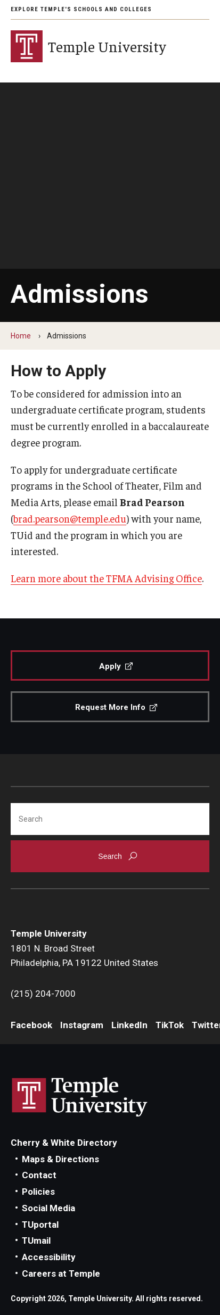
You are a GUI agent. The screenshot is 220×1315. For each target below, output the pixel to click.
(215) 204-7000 (43, 993)
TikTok (170, 1025)
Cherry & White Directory (64, 1142)
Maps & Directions (60, 1159)
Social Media (48, 1208)
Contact (39, 1175)
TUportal (40, 1224)
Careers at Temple (61, 1273)
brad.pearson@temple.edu (69, 518)
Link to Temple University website (80, 1097)
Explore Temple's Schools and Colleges (81, 9)
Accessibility (49, 1257)
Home (21, 336)
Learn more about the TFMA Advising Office (106, 578)
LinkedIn (129, 1025)
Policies (38, 1191)
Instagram (81, 1025)
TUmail (36, 1240)
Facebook (31, 1025)
